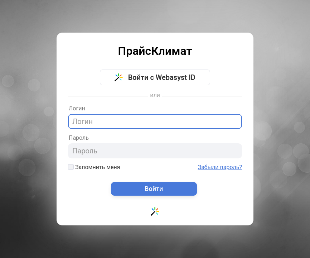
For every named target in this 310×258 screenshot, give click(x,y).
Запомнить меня (94, 167)
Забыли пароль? (220, 167)
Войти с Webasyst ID (155, 77)
